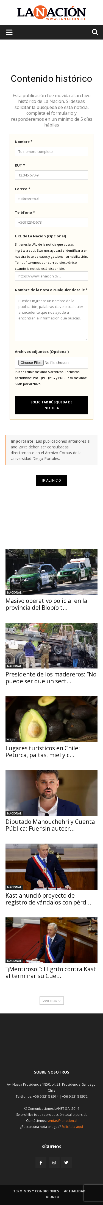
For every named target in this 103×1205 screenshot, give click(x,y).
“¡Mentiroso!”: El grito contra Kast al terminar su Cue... (50, 972)
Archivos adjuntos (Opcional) (42, 351)
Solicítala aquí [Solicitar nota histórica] (72, 1126)
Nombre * (23, 141)
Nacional (14, 592)
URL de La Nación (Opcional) (40, 236)
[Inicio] (51, 1052)
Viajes (11, 740)
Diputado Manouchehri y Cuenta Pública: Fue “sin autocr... (50, 825)
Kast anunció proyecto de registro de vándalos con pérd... (48, 899)
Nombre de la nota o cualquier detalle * (51, 289)
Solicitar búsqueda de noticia (51, 405)
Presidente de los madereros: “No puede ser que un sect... (50, 677)
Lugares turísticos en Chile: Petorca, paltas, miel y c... (42, 751)
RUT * (20, 165)
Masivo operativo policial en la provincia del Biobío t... (46, 604)
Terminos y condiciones (36, 1191)
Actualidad (74, 1191)
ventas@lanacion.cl (62, 1120)
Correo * (22, 188)
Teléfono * (25, 212)
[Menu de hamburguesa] (9, 32)
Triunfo (51, 1197)
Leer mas (52, 1000)
